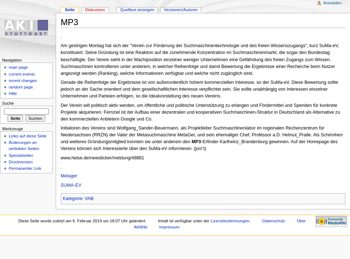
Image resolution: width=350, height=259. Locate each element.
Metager (69, 175)
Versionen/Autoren (181, 10)
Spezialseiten (21, 155)
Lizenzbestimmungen (230, 221)
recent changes (23, 80)
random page (21, 87)
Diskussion (95, 10)
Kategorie (72, 198)
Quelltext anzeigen (137, 10)
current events (22, 74)
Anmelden (332, 3)
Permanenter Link (25, 168)
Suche (8, 103)
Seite (69, 10)
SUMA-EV (71, 185)
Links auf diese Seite (28, 136)
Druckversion (21, 162)
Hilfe (13, 93)
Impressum (169, 227)
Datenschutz (273, 221)
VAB (89, 198)
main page (18, 67)
